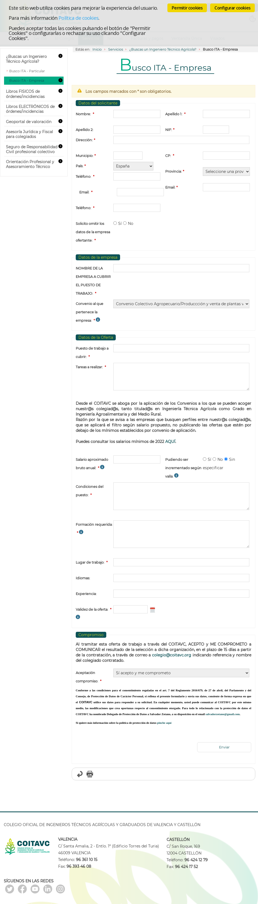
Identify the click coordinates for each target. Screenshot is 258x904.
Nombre (83, 114)
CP (167, 156)
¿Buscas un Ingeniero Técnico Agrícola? (162, 49)
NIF (168, 130)
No (130, 223)
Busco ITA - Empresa (26, 80)
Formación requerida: (94, 524)
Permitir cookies (187, 8)
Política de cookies (78, 17)
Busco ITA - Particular (27, 71)
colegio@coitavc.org (171, 655)
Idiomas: (83, 578)
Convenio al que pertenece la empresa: (89, 312)
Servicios (115, 49)
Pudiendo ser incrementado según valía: (183, 468)
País (79, 166)
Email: (84, 192)
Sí (120, 223)
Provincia (173, 171)
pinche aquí (164, 722)
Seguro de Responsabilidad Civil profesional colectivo (31, 149)
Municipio (84, 156)
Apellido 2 (84, 130)
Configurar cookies (232, 8)
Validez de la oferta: (92, 609)
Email (169, 187)
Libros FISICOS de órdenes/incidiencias (25, 94)
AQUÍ (170, 441)
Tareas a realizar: (89, 367)
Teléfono (83, 177)
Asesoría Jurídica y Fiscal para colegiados (29, 134)
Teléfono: (83, 208)
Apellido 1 (173, 114)
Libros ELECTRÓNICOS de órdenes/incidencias (30, 109)
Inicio (97, 49)
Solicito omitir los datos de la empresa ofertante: (93, 232)
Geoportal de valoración (28, 121)
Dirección (84, 140)
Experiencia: (86, 594)
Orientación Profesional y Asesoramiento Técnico (30, 164)
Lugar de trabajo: (90, 562)
